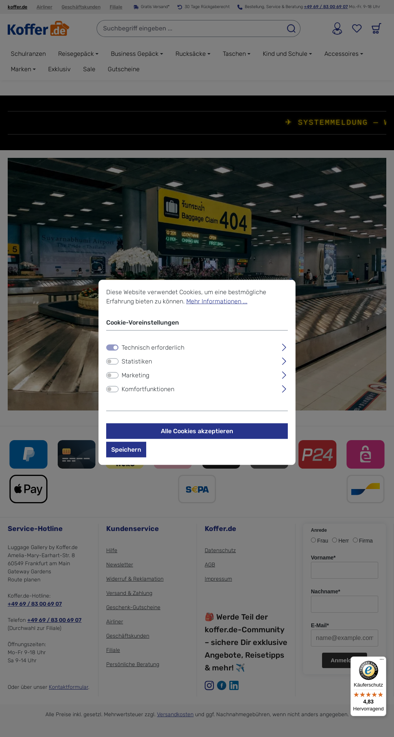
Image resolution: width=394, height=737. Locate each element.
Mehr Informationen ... (216, 301)
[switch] (112, 361)
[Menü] (381, 661)
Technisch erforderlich (153, 347)
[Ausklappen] (284, 347)
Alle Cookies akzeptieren (197, 431)
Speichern (126, 449)
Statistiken (137, 361)
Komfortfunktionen (148, 389)
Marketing (135, 375)
